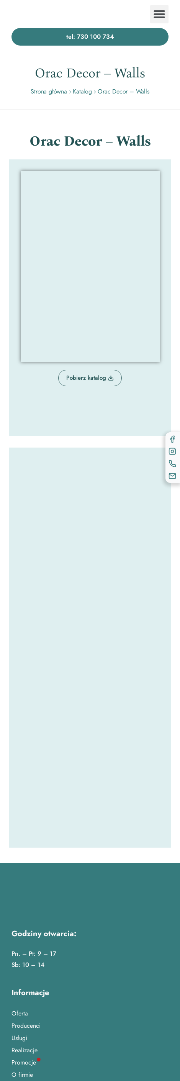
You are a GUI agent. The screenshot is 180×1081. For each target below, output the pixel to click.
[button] (159, 14)
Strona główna (49, 91)
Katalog (82, 91)
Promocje (23, 1062)
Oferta (19, 1013)
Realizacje (24, 1050)
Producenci (26, 1025)
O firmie (22, 1074)
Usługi (19, 1037)
